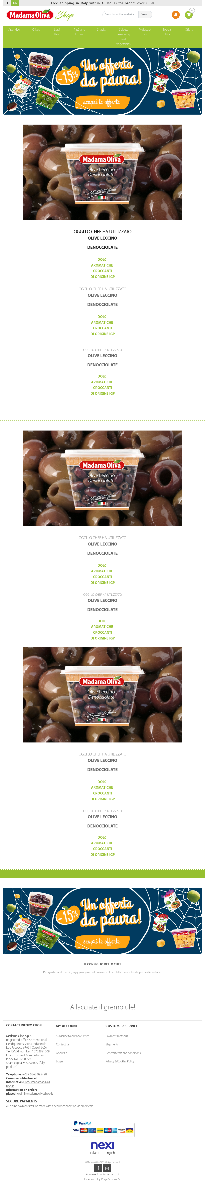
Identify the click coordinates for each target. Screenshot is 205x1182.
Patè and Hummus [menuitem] (80, 32)
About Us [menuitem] (61, 1053)
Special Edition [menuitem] (167, 32)
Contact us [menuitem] (62, 1044)
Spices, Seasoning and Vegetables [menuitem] (123, 37)
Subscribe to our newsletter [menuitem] (72, 1036)
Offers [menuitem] (189, 29)
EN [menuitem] (15, 2)
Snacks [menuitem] (101, 29)
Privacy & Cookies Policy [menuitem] (120, 1061)
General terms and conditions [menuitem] (123, 1053)
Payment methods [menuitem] (117, 1036)
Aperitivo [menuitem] (14, 29)
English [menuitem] (110, 1153)
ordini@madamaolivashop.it (35, 1093)
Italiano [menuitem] (94, 1153)
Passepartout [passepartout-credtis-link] (110, 1174)
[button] (145, 14)
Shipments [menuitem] (112, 1044)
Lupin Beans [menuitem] (58, 32)
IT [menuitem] (7, 2)
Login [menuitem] (59, 1061)
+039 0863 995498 (34, 1074)
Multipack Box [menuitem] (145, 32)
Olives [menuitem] (36, 29)
